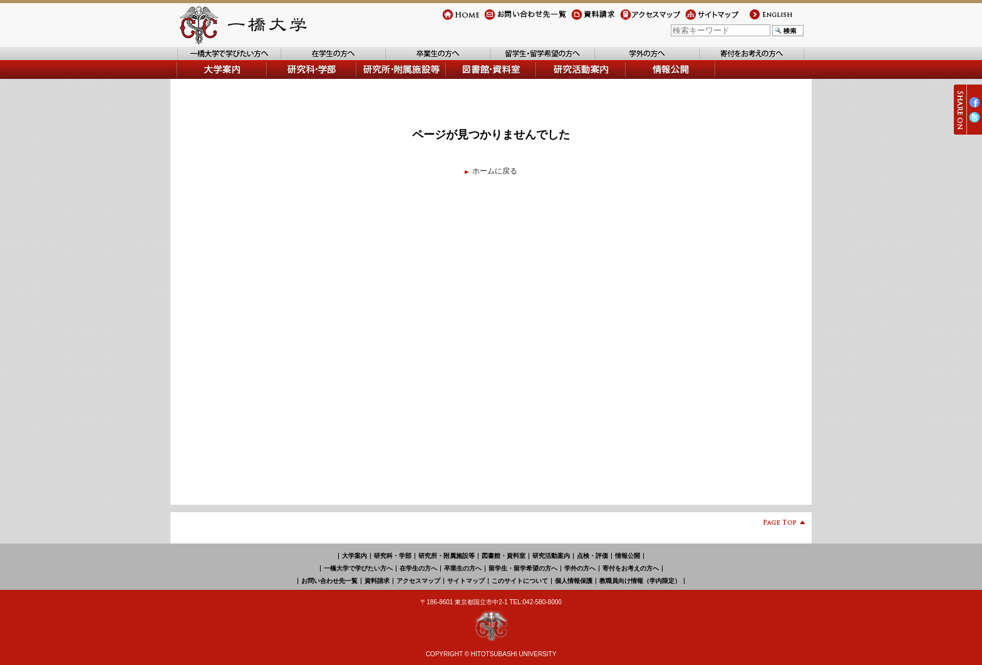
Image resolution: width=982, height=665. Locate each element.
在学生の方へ (303, 59)
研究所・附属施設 (387, 78)
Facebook (974, 107)
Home (452, 19)
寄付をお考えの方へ (733, 59)
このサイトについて (520, 580)
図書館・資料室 (473, 78)
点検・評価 (592, 555)
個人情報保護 (573, 580)
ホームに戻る (494, 171)
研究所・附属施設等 (446, 555)
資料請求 (586, 19)
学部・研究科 (290, 78)
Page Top (779, 524)
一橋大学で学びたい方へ (218, 59)
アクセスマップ (646, 19)
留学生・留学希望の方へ (531, 59)
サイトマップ (707, 19)
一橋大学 (242, 25)
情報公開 (641, 78)
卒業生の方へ (408, 59)
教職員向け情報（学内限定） (640, 580)
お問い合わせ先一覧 (518, 19)
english (760, 19)
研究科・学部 (392, 555)
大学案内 (192, 78)
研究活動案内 (559, 78)
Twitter (974, 122)
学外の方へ (614, 59)
